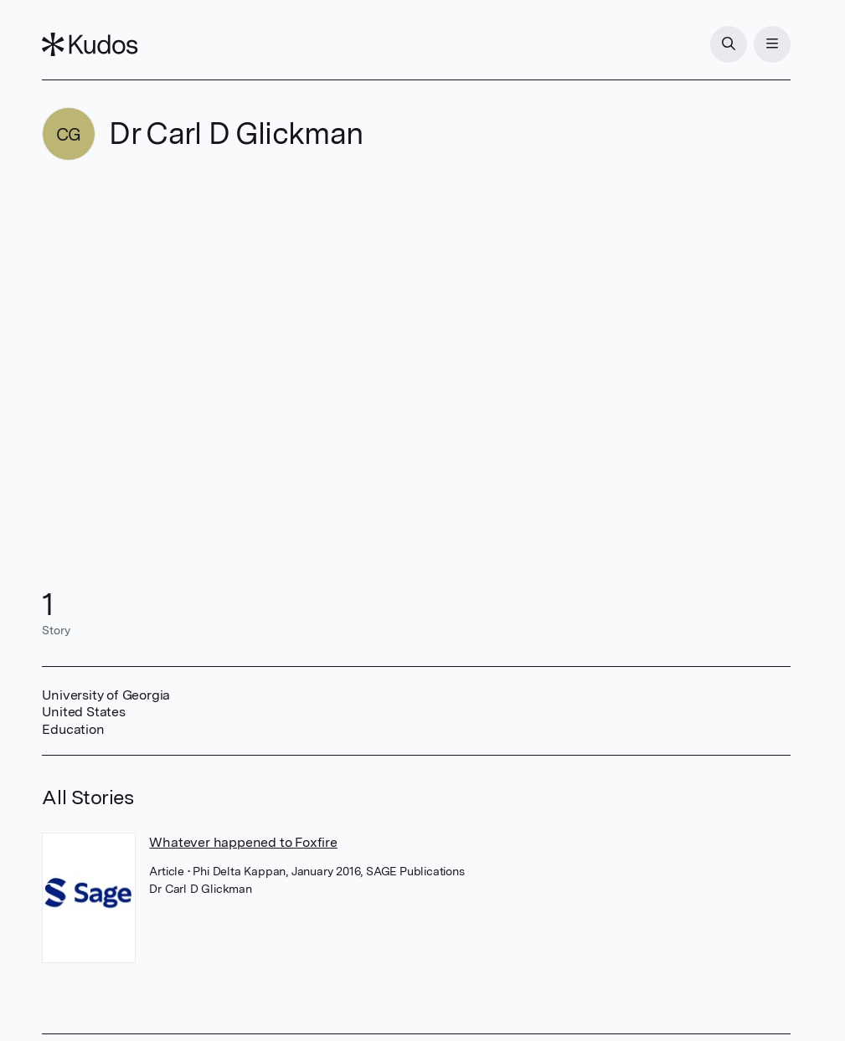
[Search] (728, 44)
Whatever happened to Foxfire (243, 842)
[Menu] (772, 44)
